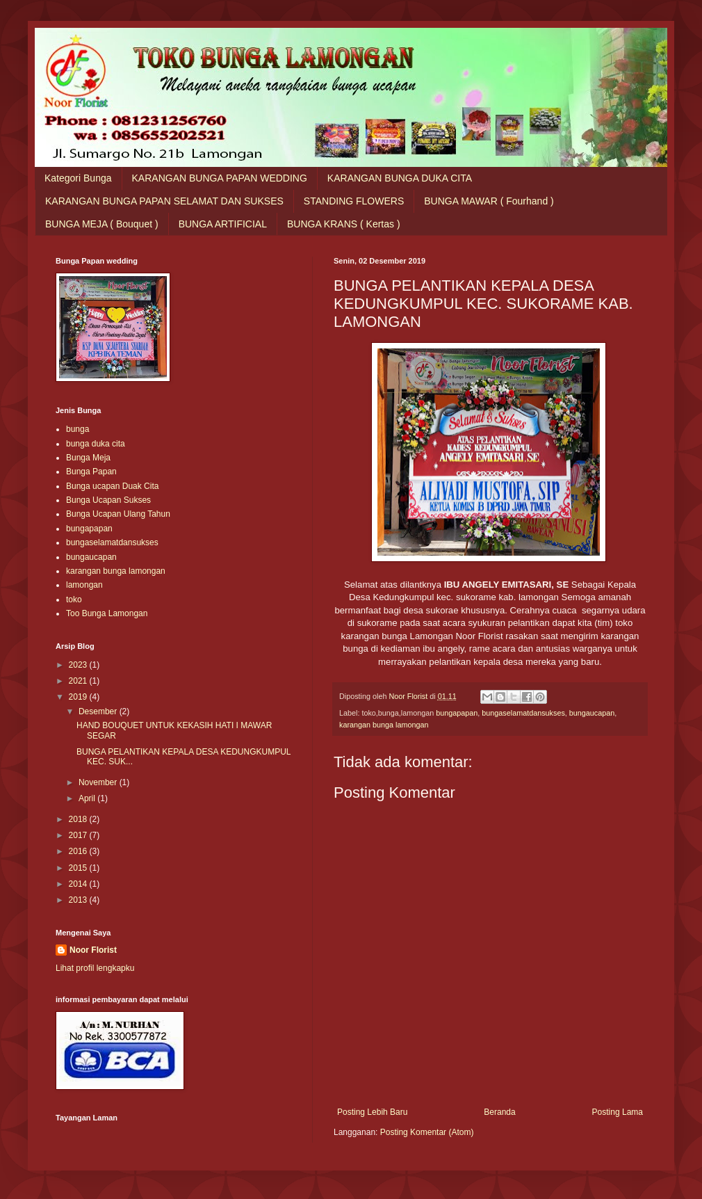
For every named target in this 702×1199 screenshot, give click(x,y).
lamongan (84, 585)
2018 (79, 819)
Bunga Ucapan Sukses (108, 500)
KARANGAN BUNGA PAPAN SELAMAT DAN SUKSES (164, 201)
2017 (79, 835)
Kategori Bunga (78, 178)
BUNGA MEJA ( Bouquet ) (101, 224)
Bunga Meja (88, 457)
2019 (79, 697)
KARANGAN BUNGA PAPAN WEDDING (219, 178)
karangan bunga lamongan (383, 725)
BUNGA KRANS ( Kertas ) (343, 224)
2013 (79, 900)
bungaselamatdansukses (523, 713)
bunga (77, 429)
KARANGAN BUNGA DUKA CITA (399, 178)
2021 (79, 681)
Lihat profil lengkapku (95, 968)
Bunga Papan (91, 471)
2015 (79, 868)
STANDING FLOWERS (354, 201)
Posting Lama (617, 1112)
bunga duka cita (95, 444)
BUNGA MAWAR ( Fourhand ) (488, 201)
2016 (79, 851)
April (88, 798)
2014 (79, 884)
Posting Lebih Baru (372, 1112)
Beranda (499, 1112)
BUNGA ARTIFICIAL (223, 224)
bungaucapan (591, 713)
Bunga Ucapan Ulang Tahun (118, 514)
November (99, 782)
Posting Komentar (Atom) (427, 1132)
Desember (99, 711)
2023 (79, 665)
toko (74, 599)
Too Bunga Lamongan (106, 613)
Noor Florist (93, 950)
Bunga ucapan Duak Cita (112, 486)
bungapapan (456, 713)
